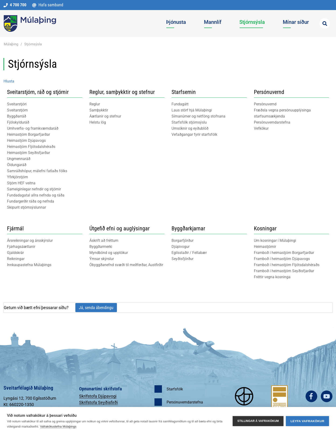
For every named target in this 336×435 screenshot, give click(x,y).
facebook (311, 396)
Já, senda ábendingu (96, 307)
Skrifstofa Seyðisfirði (98, 402)
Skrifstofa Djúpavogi (97, 396)
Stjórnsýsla (33, 44)
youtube (326, 396)
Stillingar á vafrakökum (258, 421)
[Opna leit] (324, 23)
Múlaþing (11, 44)
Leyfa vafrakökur (307, 421)
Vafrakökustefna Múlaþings (58, 426)
